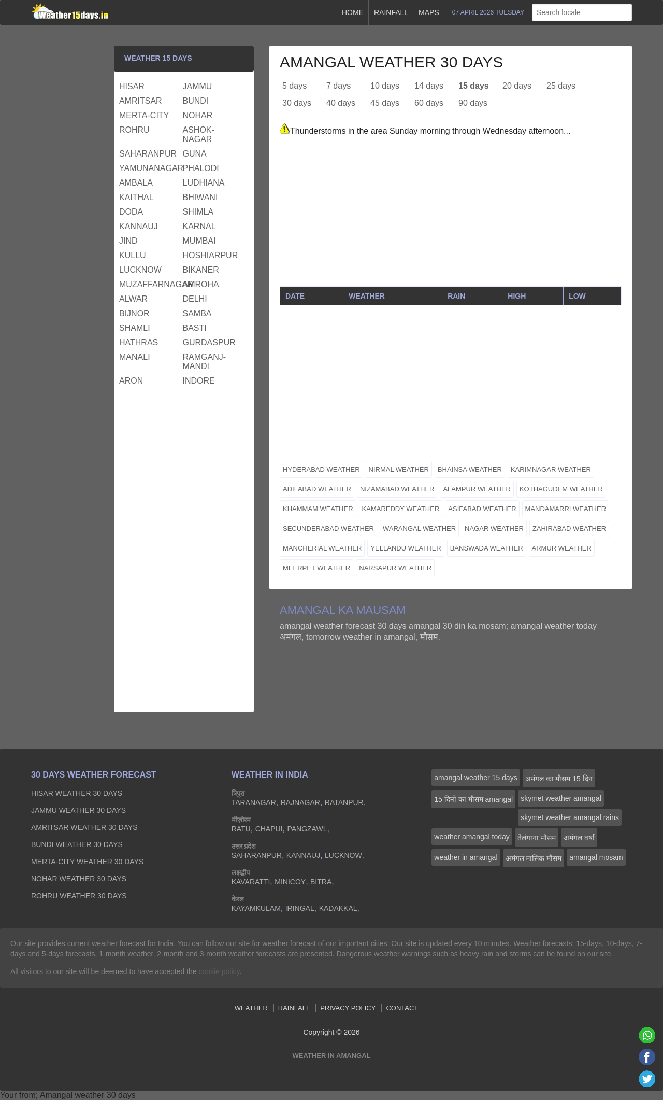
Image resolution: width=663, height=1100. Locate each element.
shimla (198, 211)
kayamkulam (256, 908)
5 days (294, 85)
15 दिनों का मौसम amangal (473, 799)
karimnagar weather (551, 469)
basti (195, 327)
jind (128, 240)
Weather (251, 1008)
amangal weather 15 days (475, 777)
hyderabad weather (321, 469)
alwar (133, 298)
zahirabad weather (569, 528)
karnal (199, 226)
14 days (428, 85)
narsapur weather (395, 568)
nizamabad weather (397, 489)
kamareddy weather (401, 509)
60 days (428, 102)
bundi (196, 100)
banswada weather (486, 548)
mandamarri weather (565, 509)
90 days (472, 102)
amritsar (140, 100)
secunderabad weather (328, 528)
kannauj (138, 226)
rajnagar (300, 802)
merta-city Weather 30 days (87, 861)
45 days (384, 102)
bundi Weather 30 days (77, 844)
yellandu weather (405, 548)
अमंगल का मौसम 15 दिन (559, 778)
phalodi (201, 168)
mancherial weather (322, 548)
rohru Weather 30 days (79, 896)
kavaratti (251, 882)
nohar (198, 115)
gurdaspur (209, 342)
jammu (197, 86)
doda (131, 211)
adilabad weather (317, 489)
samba (197, 313)
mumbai (199, 240)
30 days (296, 102)
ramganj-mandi (204, 361)
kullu (132, 255)
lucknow (140, 269)
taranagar (254, 802)
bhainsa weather (470, 469)
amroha (201, 284)
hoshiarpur (210, 255)
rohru (134, 129)
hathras (138, 342)
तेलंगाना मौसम (536, 838)
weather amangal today (472, 837)
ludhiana (204, 182)
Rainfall (391, 12)
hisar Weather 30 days (76, 793)
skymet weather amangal (561, 798)
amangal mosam (596, 857)
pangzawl (307, 829)
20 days (516, 85)
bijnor (134, 313)
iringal (299, 908)
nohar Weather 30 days (78, 879)
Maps (429, 12)
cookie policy (218, 971)
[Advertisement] (451, 213)
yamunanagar (149, 168)
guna (195, 153)
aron (131, 380)
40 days (340, 102)
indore (199, 380)
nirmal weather (399, 469)
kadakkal (338, 908)
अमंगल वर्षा (579, 838)
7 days (338, 85)
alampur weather (477, 489)
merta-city (144, 115)
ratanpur (344, 802)
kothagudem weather (561, 489)
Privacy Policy (348, 1008)
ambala (136, 182)
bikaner (201, 269)
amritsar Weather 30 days (84, 827)
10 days (384, 85)
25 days (560, 85)
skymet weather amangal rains (570, 817)
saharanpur (148, 153)
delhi (195, 298)
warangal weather (419, 528)
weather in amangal (465, 857)
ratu (241, 829)
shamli (134, 327)
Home (353, 12)
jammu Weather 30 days (78, 810)
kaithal (136, 197)
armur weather (562, 548)
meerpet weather (316, 568)
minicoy (290, 882)
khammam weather (318, 509)
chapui (269, 829)
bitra (321, 882)
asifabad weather (482, 509)
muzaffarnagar (149, 284)
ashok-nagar (198, 134)
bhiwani (200, 197)
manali (134, 356)
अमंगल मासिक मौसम (534, 858)
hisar (132, 86)
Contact (402, 1008)
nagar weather (494, 528)
